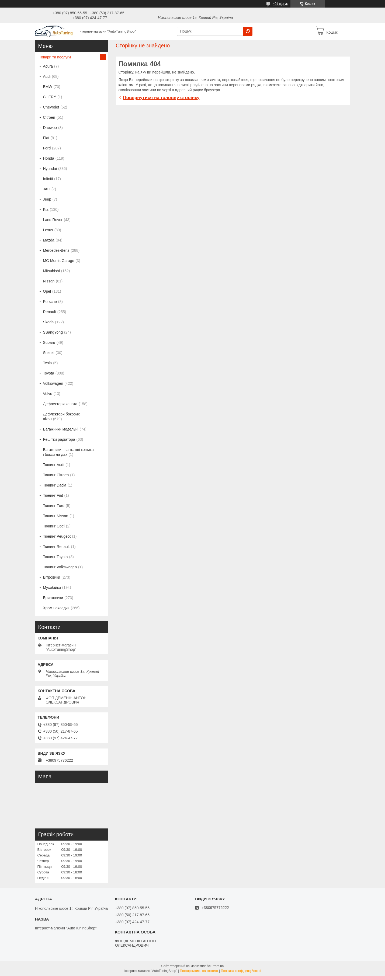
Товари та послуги (55, 57)
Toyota (48, 373)
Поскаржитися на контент (199, 971)
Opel (47, 291)
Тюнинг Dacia (55, 485)
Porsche (50, 301)
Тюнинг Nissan (55, 516)
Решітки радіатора (59, 439)
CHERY (49, 97)
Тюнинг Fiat (53, 495)
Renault (49, 312)
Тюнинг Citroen (56, 475)
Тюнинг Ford (54, 505)
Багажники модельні (60, 429)
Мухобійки (52, 587)
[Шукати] (247, 31)
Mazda (48, 240)
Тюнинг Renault (56, 546)
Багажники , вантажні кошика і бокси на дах (68, 452)
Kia (45, 209)
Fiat (46, 138)
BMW (47, 87)
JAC (46, 189)
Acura (48, 66)
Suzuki (48, 353)
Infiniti (48, 179)
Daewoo (50, 127)
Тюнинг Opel (54, 526)
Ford (47, 148)
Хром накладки (56, 608)
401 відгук (280, 4)
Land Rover (53, 220)
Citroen (49, 117)
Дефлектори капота (60, 404)
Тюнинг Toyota (55, 557)
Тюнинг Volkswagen (60, 567)
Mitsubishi (51, 271)
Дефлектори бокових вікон (61, 416)
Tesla (47, 363)
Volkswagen (53, 383)
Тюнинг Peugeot (57, 536)
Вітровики (51, 577)
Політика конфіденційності (241, 971)
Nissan (49, 281)
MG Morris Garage (58, 260)
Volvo (47, 393)
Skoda (48, 322)
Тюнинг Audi (53, 465)
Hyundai (50, 168)
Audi (47, 76)
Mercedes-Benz (56, 250)
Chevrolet (51, 107)
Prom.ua (217, 966)
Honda (48, 158)
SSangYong (53, 332)
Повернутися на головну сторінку (161, 97)
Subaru (49, 342)
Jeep (47, 199)
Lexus (48, 230)
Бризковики (53, 598)
